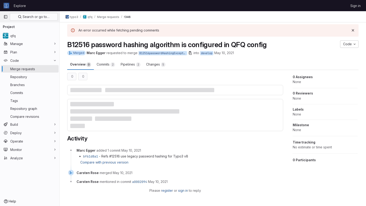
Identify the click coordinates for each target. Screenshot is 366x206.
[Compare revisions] (30, 116)
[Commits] (30, 92)
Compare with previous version (104, 162)
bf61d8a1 (90, 156)
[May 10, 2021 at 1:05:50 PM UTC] (122, 173)
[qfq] (30, 35)
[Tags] (30, 100)
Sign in (355, 6)
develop (206, 53)
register (167, 190)
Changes (155, 64)
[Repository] (30, 76)
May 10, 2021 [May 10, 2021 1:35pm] (224, 53)
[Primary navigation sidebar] (5, 17)
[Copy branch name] (190, 53)
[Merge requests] (30, 69)
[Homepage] (6, 5)
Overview (80, 64)
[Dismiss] (353, 30)
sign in (183, 190)
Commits (106, 64)
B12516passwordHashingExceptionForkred (163, 53)
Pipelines (131, 64)
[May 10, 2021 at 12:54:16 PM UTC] (131, 150)
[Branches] (30, 84)
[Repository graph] (30, 108)
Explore (20, 6)
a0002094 (139, 182)
